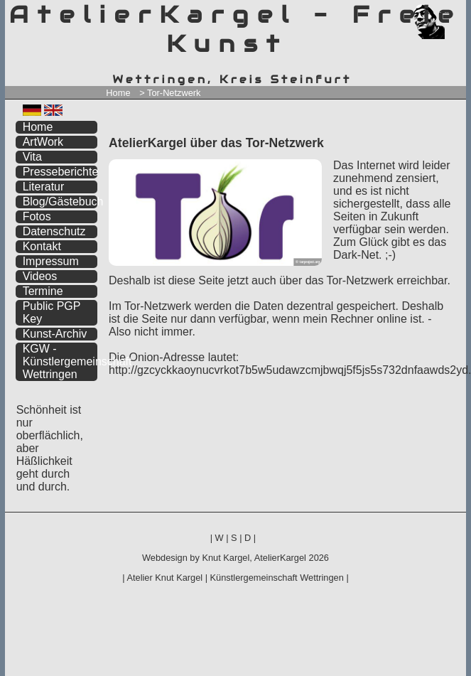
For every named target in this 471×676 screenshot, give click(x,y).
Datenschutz (54, 231)
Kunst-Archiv (55, 334)
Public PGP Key (52, 312)
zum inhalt (447, 12)
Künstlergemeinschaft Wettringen (277, 577)
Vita (32, 157)
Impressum (51, 261)
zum (456, 12)
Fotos (37, 216)
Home (118, 92)
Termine (43, 291)
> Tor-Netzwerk (169, 92)
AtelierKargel (280, 557)
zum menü (438, 12)
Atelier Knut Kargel (164, 577)
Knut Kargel (225, 557)
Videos (40, 276)
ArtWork (43, 142)
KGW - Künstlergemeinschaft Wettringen (60, 361)
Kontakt (42, 246)
